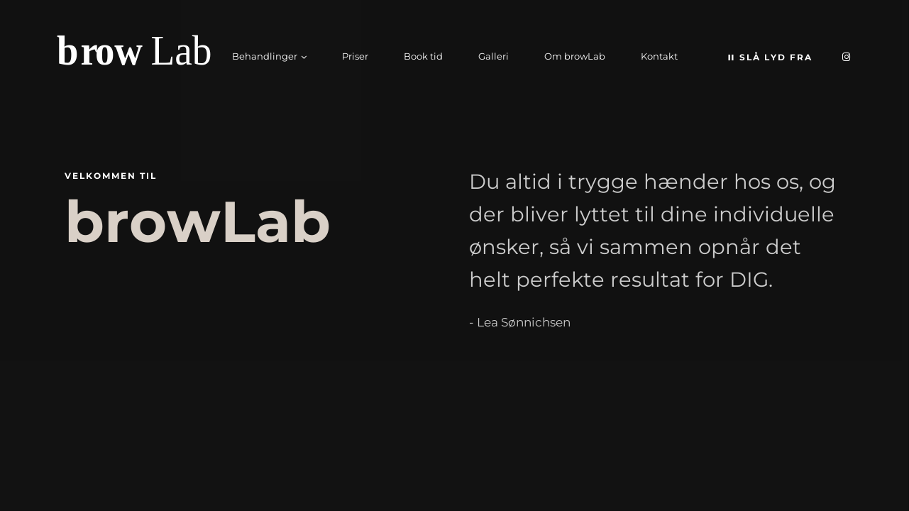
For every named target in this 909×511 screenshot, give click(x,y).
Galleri (493, 56)
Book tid (423, 56)
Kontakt (659, 56)
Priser (355, 56)
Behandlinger (264, 56)
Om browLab (574, 56)
